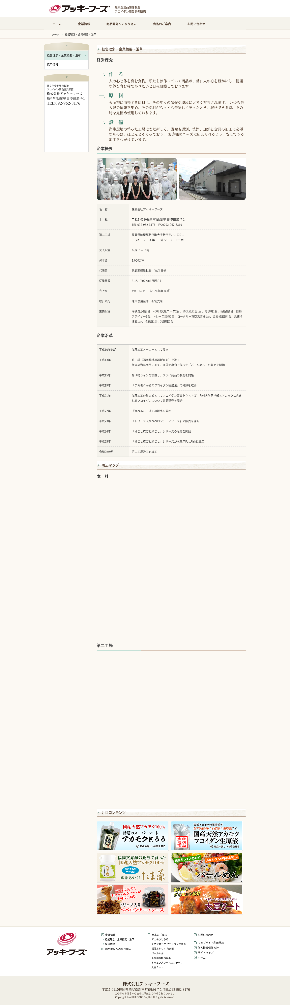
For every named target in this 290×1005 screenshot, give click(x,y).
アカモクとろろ (159, 939)
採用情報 (52, 64)
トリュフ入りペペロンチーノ (167, 962)
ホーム (57, 24)
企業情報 (84, 24)
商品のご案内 (162, 24)
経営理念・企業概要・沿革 (80, 34)
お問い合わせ (196, 24)
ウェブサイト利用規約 (211, 942)
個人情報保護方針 (208, 947)
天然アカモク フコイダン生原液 (168, 944)
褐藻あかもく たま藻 (162, 949)
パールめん (157, 953)
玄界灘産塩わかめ (161, 958)
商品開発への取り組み (121, 24)
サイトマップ (205, 952)
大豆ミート (157, 967)
